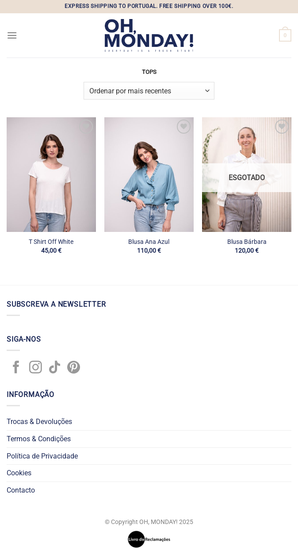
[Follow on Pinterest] (73, 368)
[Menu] (12, 35)
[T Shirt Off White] (51, 174)
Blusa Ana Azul (148, 242)
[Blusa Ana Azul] (149, 174)
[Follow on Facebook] (16, 368)
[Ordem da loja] (149, 91)
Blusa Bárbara (247, 242)
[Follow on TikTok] (54, 368)
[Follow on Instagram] (35, 368)
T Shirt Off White (51, 242)
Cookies (19, 473)
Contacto (21, 490)
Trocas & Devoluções (39, 421)
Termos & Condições (39, 439)
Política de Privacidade (42, 456)
